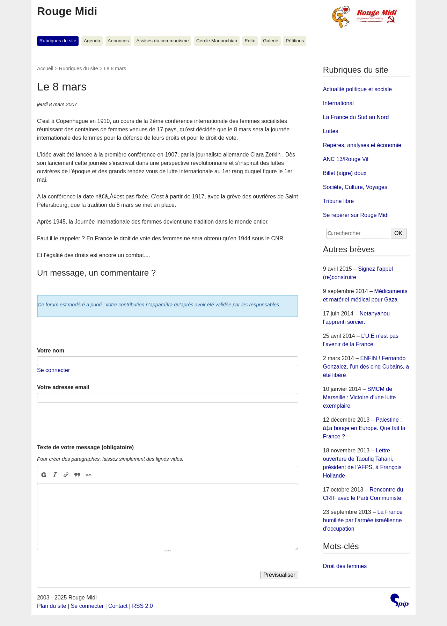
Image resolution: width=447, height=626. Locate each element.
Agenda (92, 40)
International (338, 103)
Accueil (45, 68)
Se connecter (53, 370)
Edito (250, 40)
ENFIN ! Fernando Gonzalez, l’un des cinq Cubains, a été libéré (366, 366)
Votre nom (50, 351)
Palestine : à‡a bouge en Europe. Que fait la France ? (364, 428)
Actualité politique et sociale (357, 89)
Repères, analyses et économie (362, 145)
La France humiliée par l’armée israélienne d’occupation (363, 520)
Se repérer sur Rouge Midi (356, 215)
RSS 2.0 (142, 606)
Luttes (330, 131)
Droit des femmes (345, 566)
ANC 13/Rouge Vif (345, 159)
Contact (117, 606)
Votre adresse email (63, 387)
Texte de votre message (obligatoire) (85, 447)
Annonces (118, 40)
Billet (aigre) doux (345, 173)
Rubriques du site (57, 40)
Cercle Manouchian (216, 40)
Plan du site (51, 606)
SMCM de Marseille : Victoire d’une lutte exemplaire (359, 397)
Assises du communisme (162, 40)
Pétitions (295, 40)
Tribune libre (338, 201)
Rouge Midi (67, 11)
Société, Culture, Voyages (355, 187)
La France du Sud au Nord (356, 117)
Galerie (270, 40)
